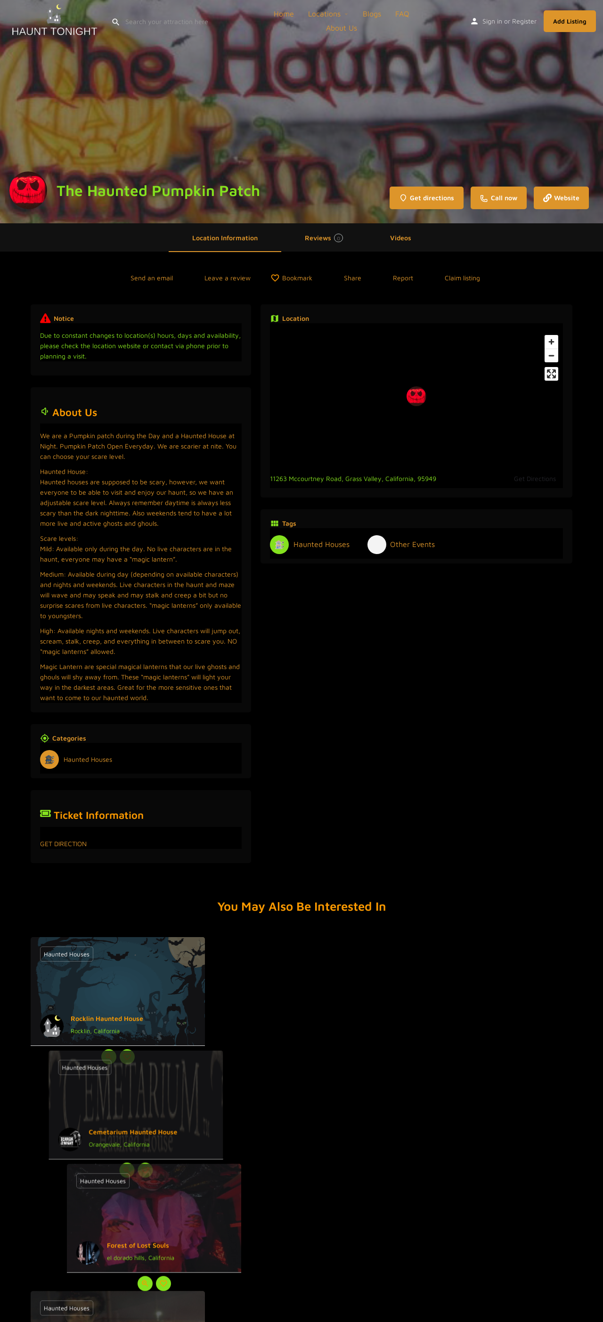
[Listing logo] (28, 190)
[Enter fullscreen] (551, 374)
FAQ (402, 13)
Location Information (225, 238)
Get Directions (535, 478)
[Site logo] (55, 20)
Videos (400, 238)
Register (524, 21)
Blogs (372, 13)
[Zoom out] (551, 355)
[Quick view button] (108, 1056)
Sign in (492, 21)
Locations (324, 13)
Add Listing (570, 21)
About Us (341, 28)
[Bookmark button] (127, 1056)
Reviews (324, 238)
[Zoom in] (551, 342)
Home (284, 13)
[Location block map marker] (416, 396)
